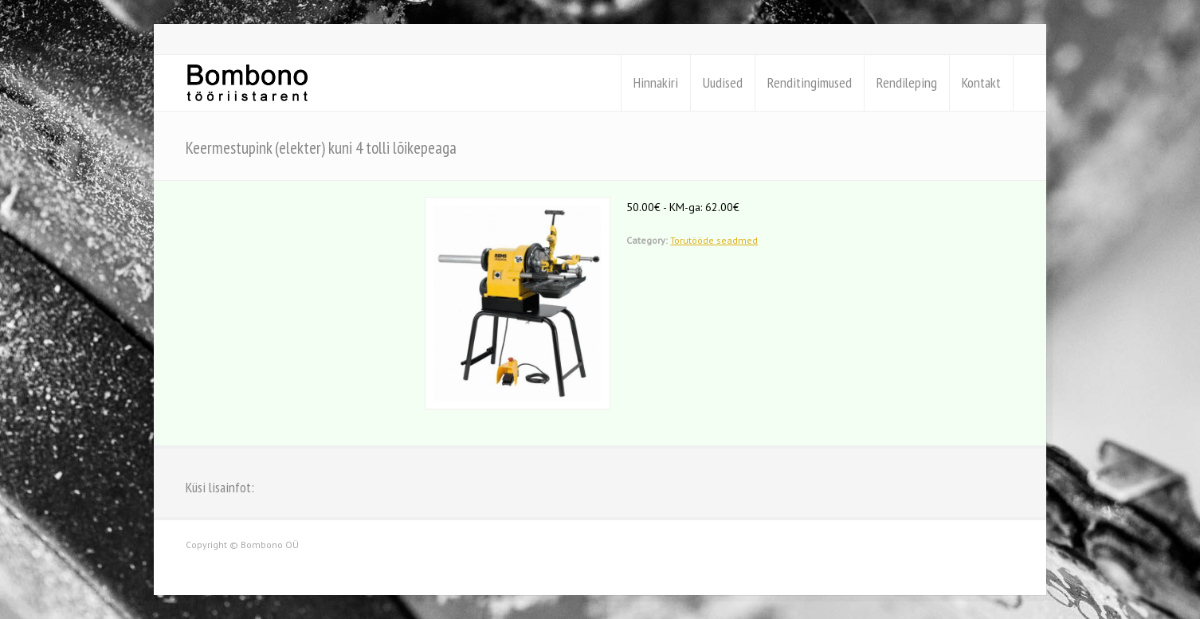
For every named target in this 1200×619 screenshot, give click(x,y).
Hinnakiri (655, 82)
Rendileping (906, 82)
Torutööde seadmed (714, 240)
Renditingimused (809, 82)
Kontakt (981, 82)
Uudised (723, 82)
